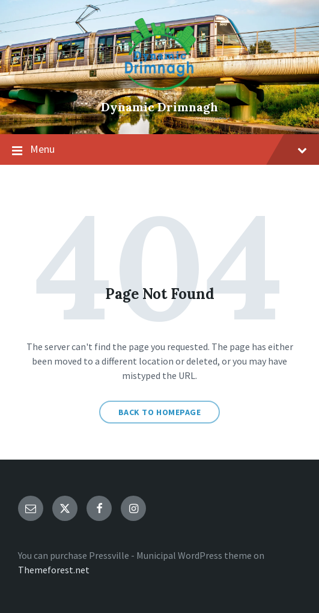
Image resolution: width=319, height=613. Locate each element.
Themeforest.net (54, 570)
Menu (159, 150)
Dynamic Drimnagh (159, 106)
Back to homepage (159, 412)
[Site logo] (160, 87)
